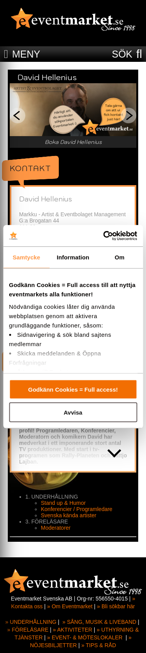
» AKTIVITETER (72, 630)
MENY (26, 54)
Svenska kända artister (68, 515)
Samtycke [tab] (26, 257)
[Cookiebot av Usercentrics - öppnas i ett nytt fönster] (104, 236)
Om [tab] (120, 257)
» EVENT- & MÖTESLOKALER (85, 637)
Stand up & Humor (63, 503)
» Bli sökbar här (116, 606)
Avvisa (73, 412)
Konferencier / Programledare (77, 509)
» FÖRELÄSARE (28, 630)
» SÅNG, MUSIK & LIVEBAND (99, 622)
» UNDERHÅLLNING (30, 622)
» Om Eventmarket (70, 606)
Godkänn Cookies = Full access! (73, 389)
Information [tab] (73, 257)
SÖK (122, 54)
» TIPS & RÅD (98, 645)
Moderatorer (55, 528)
